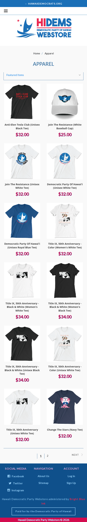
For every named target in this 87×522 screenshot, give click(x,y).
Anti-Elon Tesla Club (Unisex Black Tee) (22, 126)
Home (36, 53)
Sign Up (71, 482)
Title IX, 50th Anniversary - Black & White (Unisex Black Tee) (22, 370)
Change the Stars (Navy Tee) (65, 429)
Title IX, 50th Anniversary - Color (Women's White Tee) (65, 245)
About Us (43, 476)
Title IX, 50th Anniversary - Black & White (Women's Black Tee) (64, 307)
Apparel (49, 53)
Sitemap (43, 482)
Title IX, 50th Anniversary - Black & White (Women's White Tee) (22, 307)
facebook (16, 476)
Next (77, 455)
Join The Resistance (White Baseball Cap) (64, 126)
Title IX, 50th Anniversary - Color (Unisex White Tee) (64, 368)
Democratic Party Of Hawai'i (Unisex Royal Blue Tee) (22, 245)
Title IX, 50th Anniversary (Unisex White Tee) (22, 431)
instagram (15, 490)
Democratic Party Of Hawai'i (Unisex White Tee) (65, 186)
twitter (16, 483)
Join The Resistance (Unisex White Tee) (22, 186)
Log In (71, 476)
